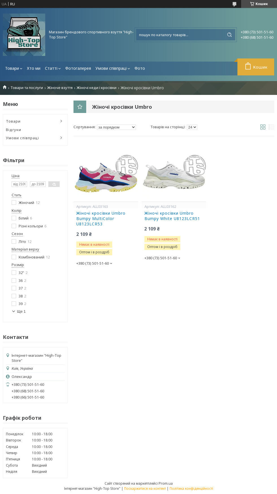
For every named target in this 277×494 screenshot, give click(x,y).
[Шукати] (229, 34)
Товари (12, 68)
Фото (140, 68)
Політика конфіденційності (191, 488)
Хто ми (33, 68)
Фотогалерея (78, 68)
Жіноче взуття (60, 87)
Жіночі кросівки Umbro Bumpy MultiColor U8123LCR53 (100, 219)
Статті (51, 68)
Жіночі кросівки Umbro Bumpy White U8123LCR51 (172, 216)
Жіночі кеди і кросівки (96, 87)
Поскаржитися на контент (145, 488)
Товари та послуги (26, 87)
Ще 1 (21, 311)
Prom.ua (166, 483)
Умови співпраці (111, 68)
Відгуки (13, 129)
